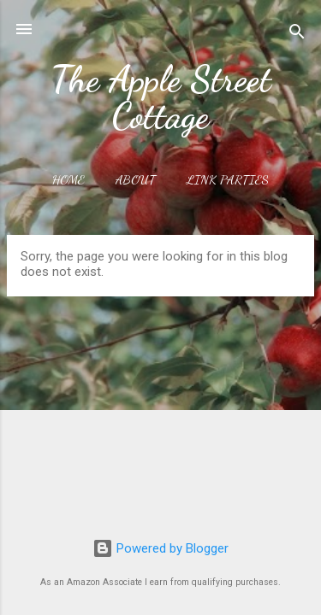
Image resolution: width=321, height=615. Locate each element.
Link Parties (228, 179)
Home (68, 179)
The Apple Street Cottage (161, 97)
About (136, 179)
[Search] (297, 35)
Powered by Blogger (160, 548)
